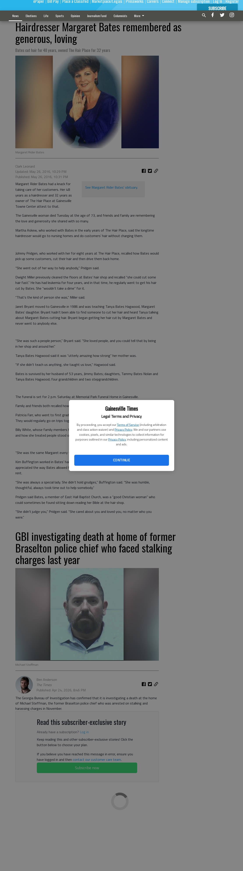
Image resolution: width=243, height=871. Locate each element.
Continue (121, 460)
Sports (59, 15)
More (140, 15)
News (15, 15)
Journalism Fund (96, 15)
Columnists (120, 15)
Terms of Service (128, 424)
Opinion (75, 15)
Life (46, 15)
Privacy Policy (123, 429)
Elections (31, 15)
